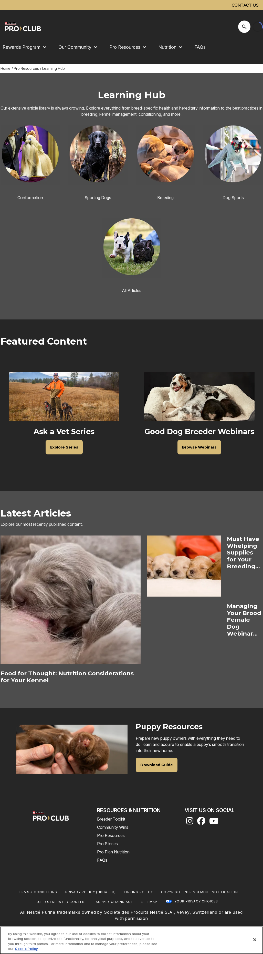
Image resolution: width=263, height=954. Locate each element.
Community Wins (112, 827)
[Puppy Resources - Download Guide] (156, 765)
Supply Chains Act (114, 902)
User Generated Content (62, 902)
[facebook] (201, 822)
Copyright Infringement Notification (199, 892)
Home (5, 68)
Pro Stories (107, 843)
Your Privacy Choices (196, 901)
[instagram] (189, 822)
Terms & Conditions (37, 892)
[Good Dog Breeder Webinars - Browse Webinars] (199, 447)
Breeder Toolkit (111, 819)
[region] (131, 940)
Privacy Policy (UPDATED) (90, 892)
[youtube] (213, 822)
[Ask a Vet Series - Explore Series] (63, 447)
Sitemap (149, 902)
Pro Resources (26, 68)
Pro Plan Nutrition (113, 851)
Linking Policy (138, 892)
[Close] (254, 939)
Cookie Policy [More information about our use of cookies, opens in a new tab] (26, 949)
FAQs (200, 47)
